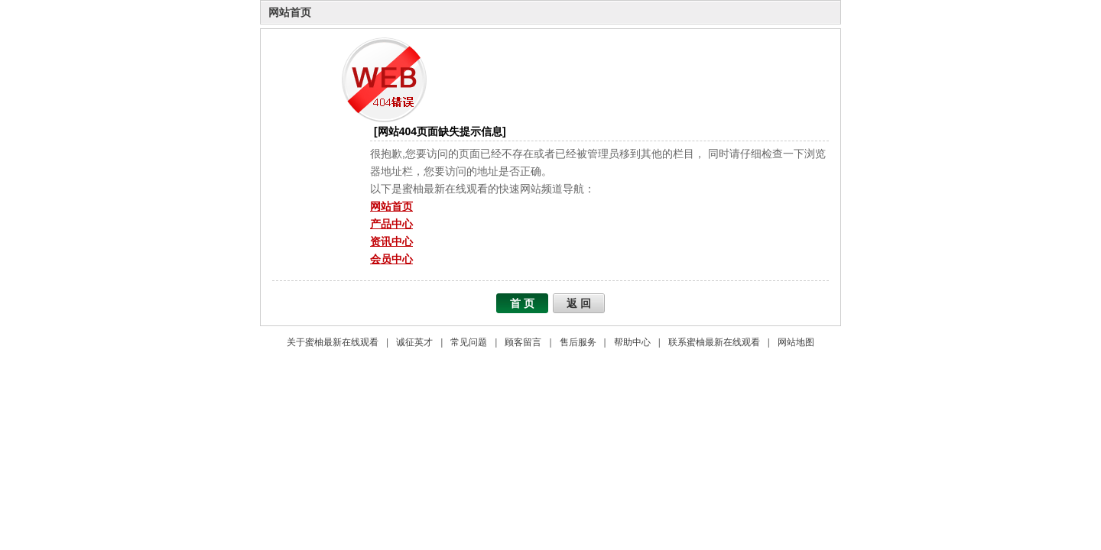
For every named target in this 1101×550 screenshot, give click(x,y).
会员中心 (391, 259)
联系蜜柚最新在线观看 (714, 342)
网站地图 (796, 342)
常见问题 (468, 342)
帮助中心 (632, 342)
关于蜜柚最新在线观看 (332, 342)
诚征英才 (414, 342)
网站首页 (289, 12)
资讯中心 (391, 241)
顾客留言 (523, 342)
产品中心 (391, 224)
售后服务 (578, 342)
